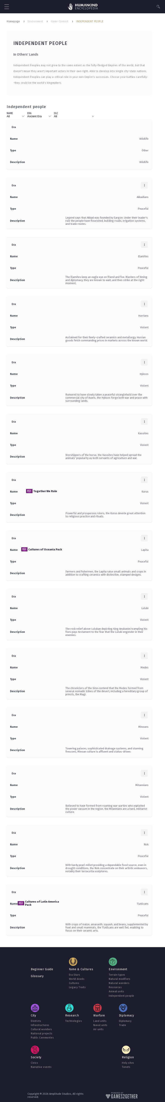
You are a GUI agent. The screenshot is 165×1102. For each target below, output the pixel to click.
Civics (34, 1062)
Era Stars (74, 974)
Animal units (116, 991)
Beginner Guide (42, 969)
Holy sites (128, 1062)
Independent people (121, 995)
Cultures (74, 983)
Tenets (126, 1067)
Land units (99, 1021)
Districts (36, 1021)
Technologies (73, 1021)
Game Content (60, 21)
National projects (41, 1033)
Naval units (100, 1025)
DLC (56, 113)
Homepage (13, 21)
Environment (35, 21)
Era (29, 113)
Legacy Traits (77, 987)
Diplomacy (125, 1021)
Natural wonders (119, 983)
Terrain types (117, 974)
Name (10, 113)
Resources (115, 987)
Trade (122, 1025)
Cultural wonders (41, 1029)
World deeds (77, 979)
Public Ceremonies (42, 1037)
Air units (98, 1029)
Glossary (37, 976)
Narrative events (41, 1067)
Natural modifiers (119, 979)
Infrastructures (40, 1025)
